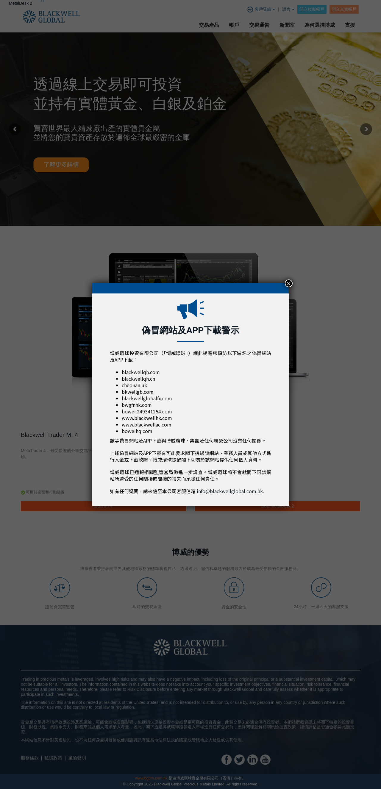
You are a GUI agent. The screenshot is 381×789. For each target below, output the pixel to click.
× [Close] (289, 283)
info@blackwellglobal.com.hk (230, 491)
